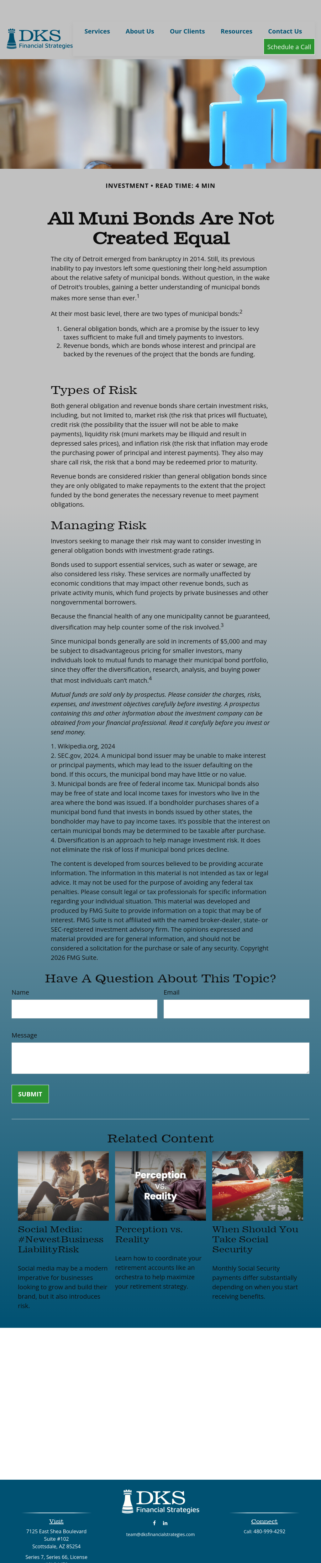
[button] (97, 12)
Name (20, 974)
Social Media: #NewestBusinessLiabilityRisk (60, 1221)
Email (172, 974)
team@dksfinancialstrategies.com (160, 1516)
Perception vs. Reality (149, 1216)
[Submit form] (30, 1075)
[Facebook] (154, 1504)
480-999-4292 (270, 1512)
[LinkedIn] (165, 1504)
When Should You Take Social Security (255, 1221)
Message (24, 1016)
